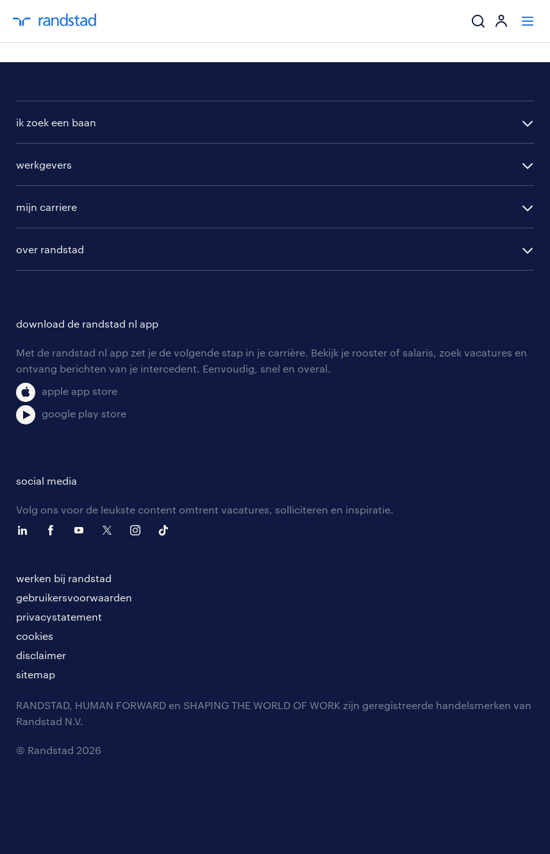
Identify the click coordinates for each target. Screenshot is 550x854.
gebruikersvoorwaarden (74, 597)
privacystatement (59, 616)
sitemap (35, 674)
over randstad (50, 249)
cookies (34, 636)
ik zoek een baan (56, 122)
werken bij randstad (64, 578)
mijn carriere (46, 207)
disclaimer (41, 655)
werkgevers (44, 164)
